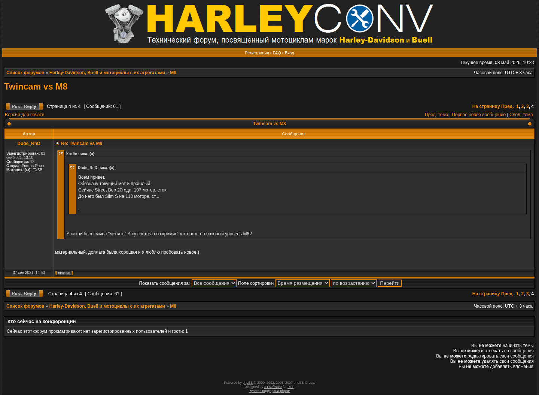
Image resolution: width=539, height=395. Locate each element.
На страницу (486, 106)
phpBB (248, 383)
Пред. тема (436, 114)
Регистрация (257, 53)
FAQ (277, 53)
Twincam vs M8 (36, 86)
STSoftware (273, 387)
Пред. (507, 106)
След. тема (521, 114)
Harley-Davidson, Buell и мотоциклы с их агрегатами (107, 72)
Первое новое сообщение (479, 114)
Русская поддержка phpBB (269, 391)
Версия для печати (24, 114)
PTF (290, 387)
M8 (173, 72)
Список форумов (25, 72)
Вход (289, 53)
